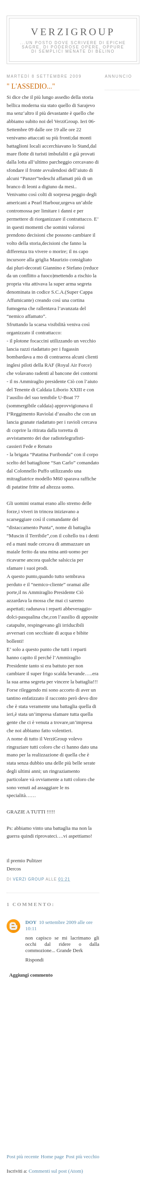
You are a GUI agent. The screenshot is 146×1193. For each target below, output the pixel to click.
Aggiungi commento (31, 975)
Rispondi (34, 960)
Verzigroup (73, 31)
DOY (31, 922)
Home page (52, 1156)
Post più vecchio (82, 1156)
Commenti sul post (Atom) (55, 1171)
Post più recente (23, 1156)
